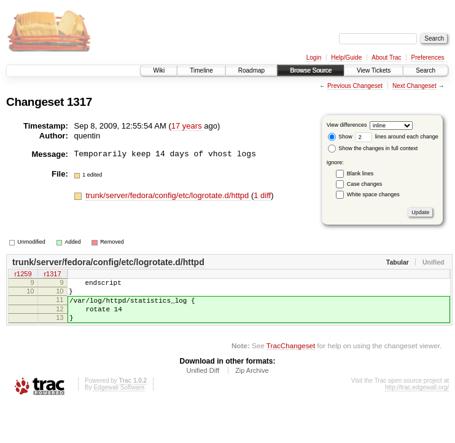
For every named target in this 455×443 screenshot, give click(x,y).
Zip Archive (251, 381)
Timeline (201, 70)
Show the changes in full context (373, 148)
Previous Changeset (355, 85)
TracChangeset (290, 357)
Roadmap (251, 70)
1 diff (262, 195)
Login (313, 57)
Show (340, 137)
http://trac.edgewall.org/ (417, 398)
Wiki (159, 70)
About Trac (386, 57)
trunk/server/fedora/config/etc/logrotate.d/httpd (168, 195)
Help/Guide (346, 57)
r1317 (52, 275)
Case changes (365, 184)
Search (425, 70)
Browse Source (311, 70)
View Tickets (374, 70)
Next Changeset (414, 85)
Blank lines (360, 173)
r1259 (22, 275)
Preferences (428, 57)
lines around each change (396, 137)
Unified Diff (202, 381)
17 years (186, 125)
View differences (347, 125)
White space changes (373, 194)
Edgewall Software (118, 398)
